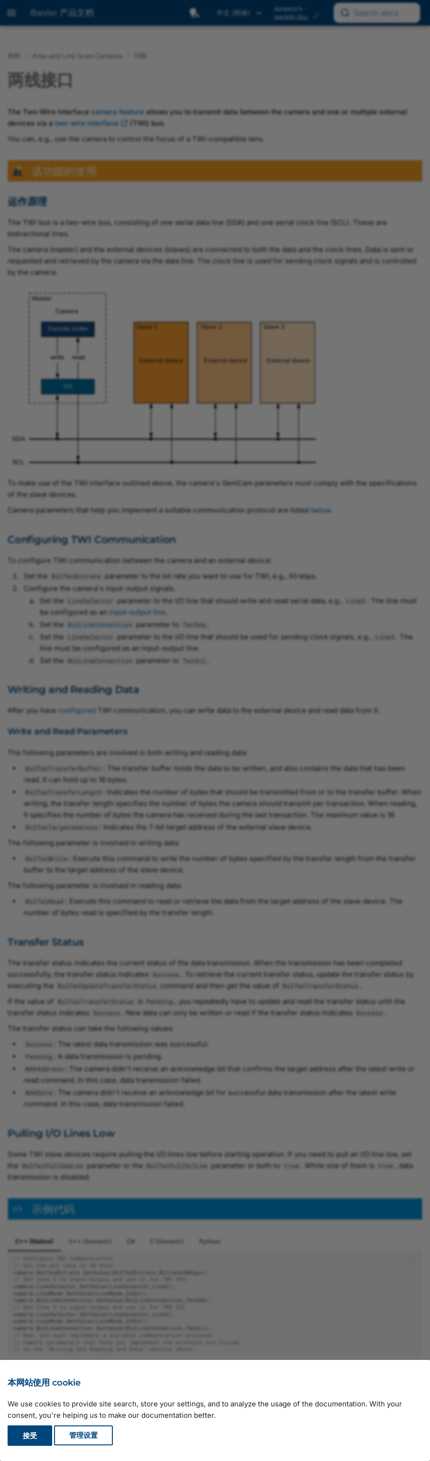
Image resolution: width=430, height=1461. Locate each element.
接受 (30, 1435)
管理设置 (83, 1435)
